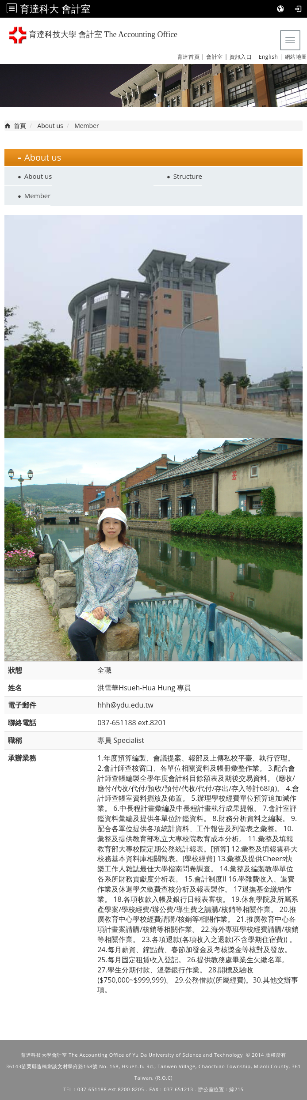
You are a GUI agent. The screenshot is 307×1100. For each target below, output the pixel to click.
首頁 (20, 125)
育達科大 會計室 (55, 8)
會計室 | (217, 56)
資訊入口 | (243, 56)
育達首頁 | (190, 56)
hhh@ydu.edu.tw (125, 705)
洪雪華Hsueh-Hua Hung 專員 (144, 688)
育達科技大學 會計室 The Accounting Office (93, 35)
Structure (187, 176)
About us (50, 125)
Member (37, 195)
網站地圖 (296, 56)
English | (271, 56)
